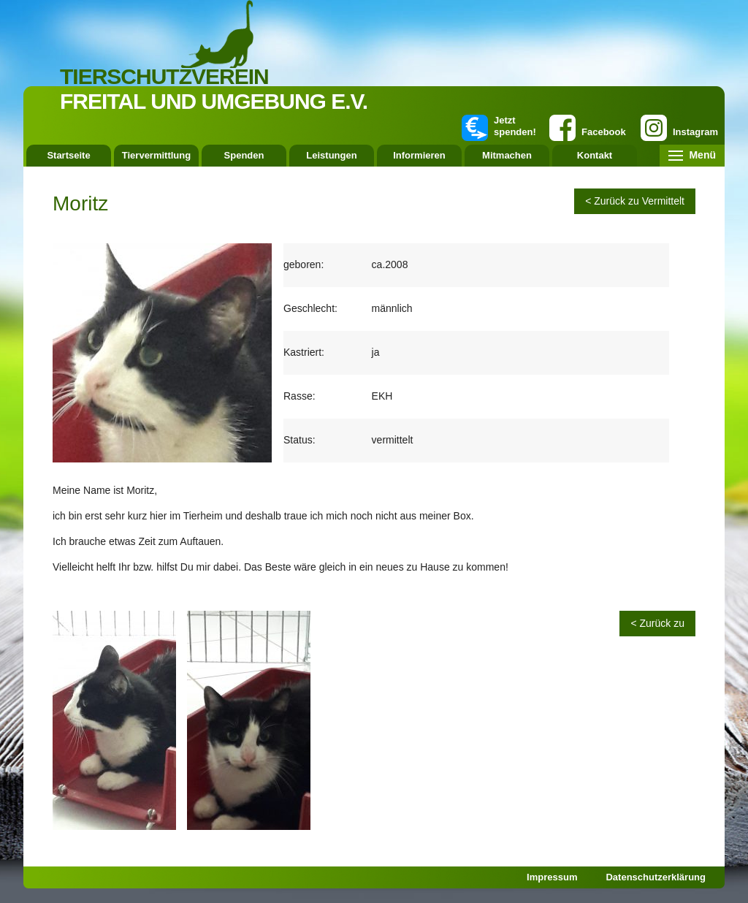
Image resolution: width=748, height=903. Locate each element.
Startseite (68, 155)
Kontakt (594, 155)
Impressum (552, 877)
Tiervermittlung (156, 155)
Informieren (419, 155)
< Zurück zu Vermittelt (634, 201)
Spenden (244, 155)
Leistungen (331, 155)
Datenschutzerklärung (656, 877)
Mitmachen (507, 155)
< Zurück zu (657, 623)
